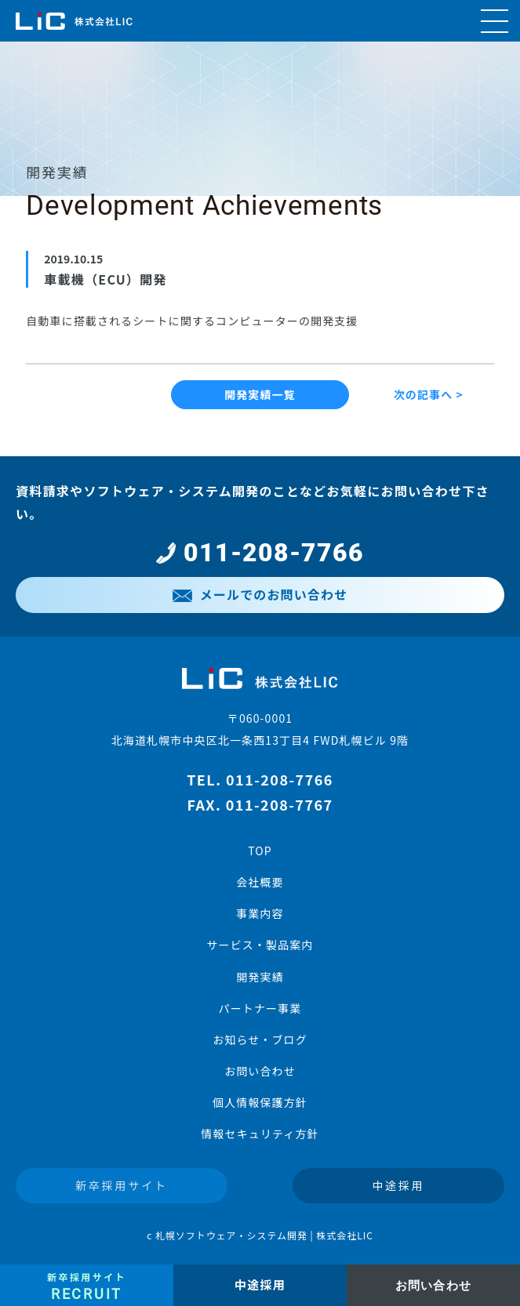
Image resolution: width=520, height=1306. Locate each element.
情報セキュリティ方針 (259, 1133)
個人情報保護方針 (260, 1102)
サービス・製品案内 (259, 944)
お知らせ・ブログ (260, 1039)
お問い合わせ (260, 1071)
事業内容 (259, 913)
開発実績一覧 (260, 394)
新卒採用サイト (121, 1185)
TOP (260, 850)
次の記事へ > (429, 394)
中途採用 (398, 1185)
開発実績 (259, 977)
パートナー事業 (260, 1008)
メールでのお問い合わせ (260, 594)
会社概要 (259, 882)
